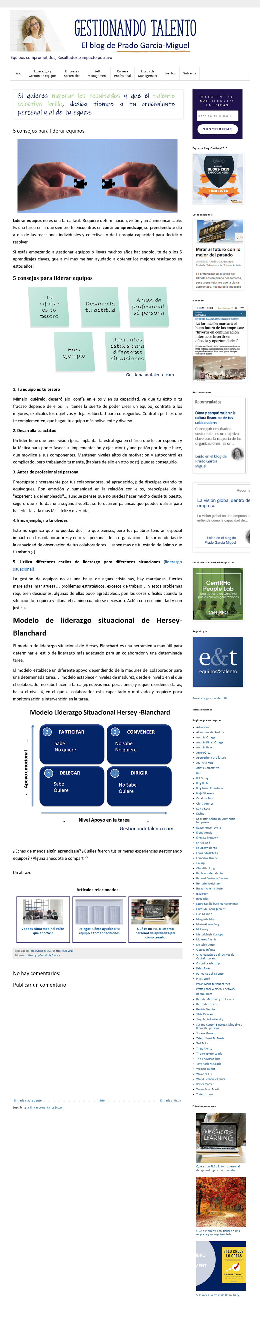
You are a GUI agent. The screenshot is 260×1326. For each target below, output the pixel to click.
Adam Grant (204, 727)
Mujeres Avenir (206, 939)
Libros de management (211, 909)
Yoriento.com (204, 1094)
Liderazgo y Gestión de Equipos (43, 955)
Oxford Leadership (208, 963)
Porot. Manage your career (213, 984)
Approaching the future (211, 757)
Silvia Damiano (205, 1014)
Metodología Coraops (209, 934)
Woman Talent (205, 1069)
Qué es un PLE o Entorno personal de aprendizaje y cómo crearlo (155, 933)
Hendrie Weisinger (208, 883)
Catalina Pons (205, 798)
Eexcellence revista (208, 827)
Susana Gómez (205, 1033)
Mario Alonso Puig (207, 924)
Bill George (203, 778)
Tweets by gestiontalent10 (209, 698)
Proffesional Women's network (215, 989)
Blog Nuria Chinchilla (209, 788)
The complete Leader (210, 1053)
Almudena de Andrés (210, 732)
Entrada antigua (170, 1100)
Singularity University (209, 1019)
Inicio (101, 1100)
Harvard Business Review (212, 878)
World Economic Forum (210, 1079)
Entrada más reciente (28, 1100)
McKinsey (202, 929)
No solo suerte (205, 944)
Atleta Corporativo (207, 768)
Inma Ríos (202, 898)
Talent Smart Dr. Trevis (210, 1038)
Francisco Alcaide (207, 858)
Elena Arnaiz (204, 832)
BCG (199, 773)
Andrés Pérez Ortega (209, 742)
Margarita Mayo (206, 919)
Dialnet (201, 813)
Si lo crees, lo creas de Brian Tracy (217, 1295)
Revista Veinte (205, 1009)
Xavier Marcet (205, 1084)
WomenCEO (204, 1074)
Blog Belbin (203, 783)
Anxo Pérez (203, 752)
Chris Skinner (204, 803)
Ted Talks (202, 1043)
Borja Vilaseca (205, 793)
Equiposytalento (206, 848)
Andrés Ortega (205, 737)
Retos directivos (206, 1004)
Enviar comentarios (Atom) (47, 1107)
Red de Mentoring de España (215, 999)
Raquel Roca (204, 994)
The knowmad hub (208, 1059)
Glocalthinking (205, 868)
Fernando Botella (207, 853)
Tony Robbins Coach (208, 1064)
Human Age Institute (209, 888)
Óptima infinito (205, 949)
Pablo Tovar (203, 968)
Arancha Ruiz (204, 762)
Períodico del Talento (210, 973)
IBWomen (202, 893)
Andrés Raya (204, 747)
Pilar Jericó (203, 978)
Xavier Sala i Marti (207, 1089)
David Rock (203, 808)
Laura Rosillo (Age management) (217, 903)
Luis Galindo (204, 914)
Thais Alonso (204, 1048)
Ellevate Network (207, 837)
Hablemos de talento (209, 873)
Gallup (200, 863)
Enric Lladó (203, 843)
